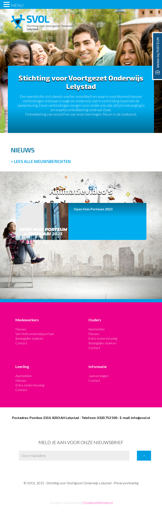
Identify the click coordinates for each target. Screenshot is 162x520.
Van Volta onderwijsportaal (34, 334)
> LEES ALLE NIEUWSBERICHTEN (41, 161)
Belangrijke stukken (29, 338)
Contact (21, 343)
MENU (17, 5)
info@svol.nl (140, 418)
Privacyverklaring (126, 483)
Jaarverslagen (98, 376)
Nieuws (20, 329)
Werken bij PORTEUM (157, 55)
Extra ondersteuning (102, 338)
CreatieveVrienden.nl (97, 503)
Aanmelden (96, 329)
